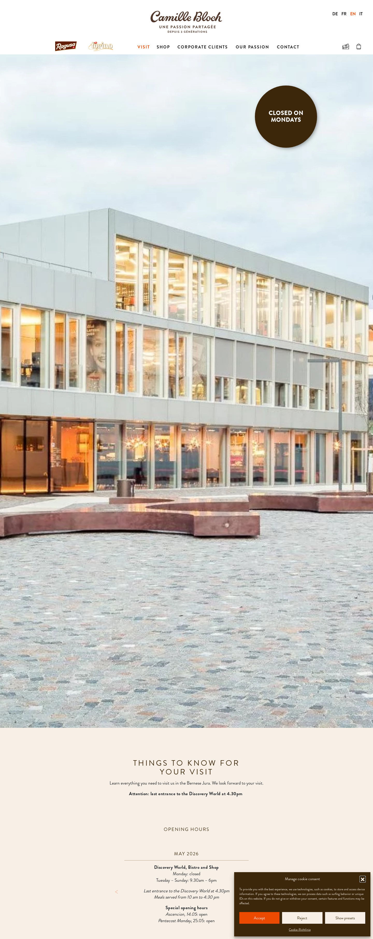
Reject (302, 918)
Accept (259, 918)
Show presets (345, 918)
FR (344, 14)
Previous (116, 891)
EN (353, 14)
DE (335, 14)
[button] (362, 878)
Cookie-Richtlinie (300, 929)
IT (361, 14)
